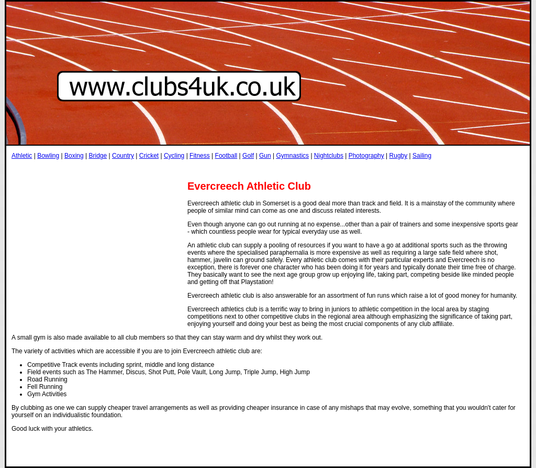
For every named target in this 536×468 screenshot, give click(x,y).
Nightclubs (328, 155)
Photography (366, 155)
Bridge (97, 155)
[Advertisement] (202, 169)
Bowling (48, 155)
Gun (265, 155)
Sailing (421, 155)
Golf (248, 155)
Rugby (398, 155)
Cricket (149, 155)
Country (123, 155)
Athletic (22, 155)
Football (226, 155)
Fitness (199, 155)
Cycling (174, 155)
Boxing (74, 155)
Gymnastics (292, 155)
